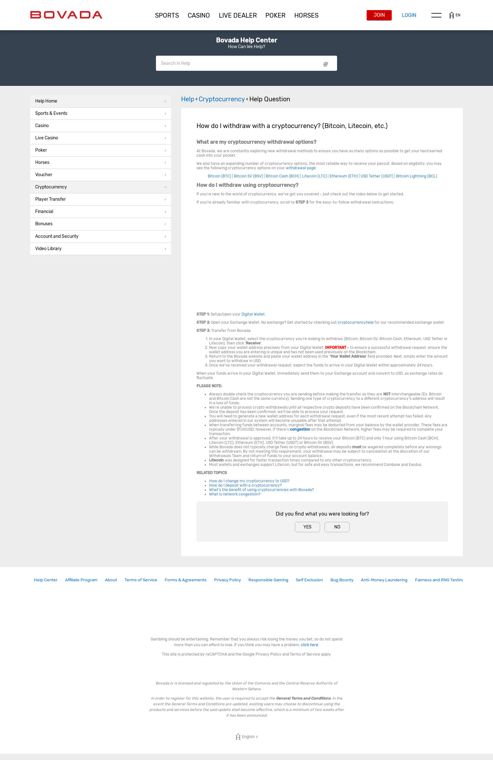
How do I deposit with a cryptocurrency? (246, 485)
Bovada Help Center (246, 40)
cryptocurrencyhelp (356, 322)
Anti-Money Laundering (384, 579)
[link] (45, 580)
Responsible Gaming (268, 579)
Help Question (269, 99)
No (337, 527)
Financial (100, 211)
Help (190, 99)
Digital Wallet (253, 314)
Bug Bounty (341, 579)
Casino (100, 125)
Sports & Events (100, 113)
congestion (300, 429)
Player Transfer (100, 199)
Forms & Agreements (186, 579)
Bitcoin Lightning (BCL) (416, 176)
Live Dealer (238, 15)
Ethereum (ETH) (344, 176)
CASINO (199, 15)
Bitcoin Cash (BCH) (282, 176)
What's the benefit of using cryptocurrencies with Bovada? (261, 490)
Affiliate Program (81, 579)
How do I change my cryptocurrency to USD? (249, 481)
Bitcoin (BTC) (219, 176)
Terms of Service (141, 579)
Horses (306, 15)
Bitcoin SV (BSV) (248, 176)
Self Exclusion (309, 579)
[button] (167, 15)
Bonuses (100, 223)
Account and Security (100, 236)
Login (409, 15)
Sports (167, 15)
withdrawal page (301, 168)
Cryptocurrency (100, 187)
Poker (275, 15)
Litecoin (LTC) (314, 176)
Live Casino (100, 138)
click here (309, 645)
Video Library (100, 248)
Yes (307, 527)
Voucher (100, 174)
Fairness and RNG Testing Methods (449, 579)
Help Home (100, 101)
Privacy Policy (227, 579)
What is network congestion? (234, 494)
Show (326, 63)
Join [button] (379, 15)
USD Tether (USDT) (377, 176)
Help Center (46, 579)
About (111, 579)
